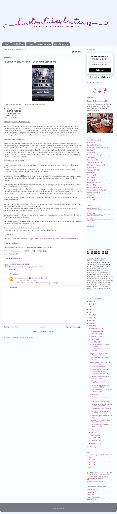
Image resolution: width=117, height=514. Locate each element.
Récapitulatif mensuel (93, 215)
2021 (91, 315)
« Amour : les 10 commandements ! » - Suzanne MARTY (101, 365)
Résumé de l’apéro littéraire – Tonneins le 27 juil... (99, 354)
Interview (89, 213)
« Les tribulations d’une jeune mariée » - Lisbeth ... (99, 377)
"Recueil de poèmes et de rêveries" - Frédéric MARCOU (101, 405)
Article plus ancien (74, 327)
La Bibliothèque (18, 44)
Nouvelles (90, 177)
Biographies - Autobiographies (96, 147)
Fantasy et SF (13, 254)
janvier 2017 (95, 443)
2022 (91, 312)
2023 (91, 309)
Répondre (12, 270)
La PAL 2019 (91, 465)
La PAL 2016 (91, 457)
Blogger (61, 508)
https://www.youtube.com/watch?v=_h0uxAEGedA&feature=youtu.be (53, 239)
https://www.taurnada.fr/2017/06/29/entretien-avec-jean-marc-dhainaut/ (28, 247)
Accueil (6, 44)
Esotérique (90, 167)
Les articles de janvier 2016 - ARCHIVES (99, 455)
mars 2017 (94, 438)
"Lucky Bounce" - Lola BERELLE (100, 408)
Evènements (91, 489)
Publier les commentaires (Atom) (23, 337)
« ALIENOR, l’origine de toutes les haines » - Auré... (101, 390)
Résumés (90, 499)
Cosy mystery (91, 157)
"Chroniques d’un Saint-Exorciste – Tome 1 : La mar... (101, 425)
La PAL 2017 (91, 460)
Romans (89, 185)
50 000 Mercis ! (95, 394)
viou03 (11, 264)
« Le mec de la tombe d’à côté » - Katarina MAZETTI (100, 386)
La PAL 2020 (91, 467)
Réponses (14, 274)
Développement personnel (95, 165)
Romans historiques (93, 187)
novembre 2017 (96, 331)
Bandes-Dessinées (93, 145)
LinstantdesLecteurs (22, 278)
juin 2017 (94, 429)
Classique (90, 152)
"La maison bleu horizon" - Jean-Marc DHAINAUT (100, 421)
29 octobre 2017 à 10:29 (22, 264)
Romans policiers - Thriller (95, 190)
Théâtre (89, 195)
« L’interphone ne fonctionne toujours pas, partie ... (99, 370)
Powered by (100, 77)
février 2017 (95, 440)
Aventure (89, 142)
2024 (91, 307)
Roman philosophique (94, 182)
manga (89, 197)
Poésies (89, 180)
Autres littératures (92, 140)
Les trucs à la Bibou (44, 44)
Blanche (89, 150)
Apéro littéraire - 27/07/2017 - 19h (100, 362)
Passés (89, 492)
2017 (91, 326)
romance (89, 200)
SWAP (89, 218)
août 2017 (94, 339)
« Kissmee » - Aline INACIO (99, 374)
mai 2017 (94, 432)
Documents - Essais (93, 162)
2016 (91, 447)
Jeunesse (90, 175)
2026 (91, 301)
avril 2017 (94, 435)
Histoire (89, 172)
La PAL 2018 (91, 462)
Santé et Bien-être (92, 192)
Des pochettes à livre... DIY (97, 101)
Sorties (89, 220)
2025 (91, 304)
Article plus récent (12, 327)
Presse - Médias (92, 497)
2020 (91, 318)
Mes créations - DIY (61, 44)
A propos (30, 44)
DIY (88, 210)
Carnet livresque (92, 208)
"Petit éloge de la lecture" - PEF (100, 401)
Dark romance (91, 160)
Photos (89, 494)
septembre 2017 (96, 336)
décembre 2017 (96, 328)
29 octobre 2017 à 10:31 (39, 278)
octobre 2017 (95, 334)
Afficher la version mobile (43, 332)
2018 (91, 323)
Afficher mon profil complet (95, 481)
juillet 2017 (94, 342)
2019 (91, 320)
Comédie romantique (93, 155)
